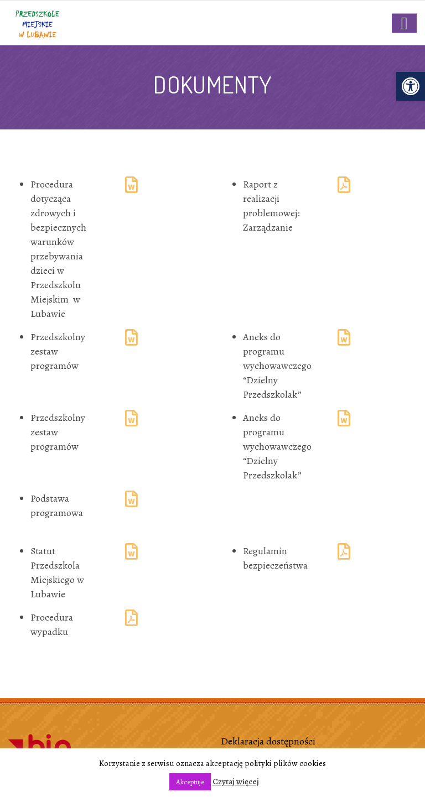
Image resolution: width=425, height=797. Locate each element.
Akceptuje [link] (190, 781)
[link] (410, 86)
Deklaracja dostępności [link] (268, 741)
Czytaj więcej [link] (235, 781)
